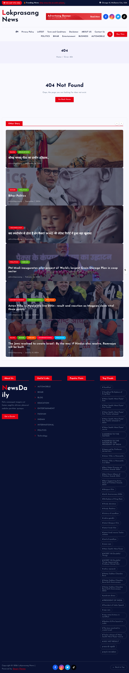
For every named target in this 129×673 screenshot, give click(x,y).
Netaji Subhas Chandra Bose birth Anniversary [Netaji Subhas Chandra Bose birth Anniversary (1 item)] (112, 581)
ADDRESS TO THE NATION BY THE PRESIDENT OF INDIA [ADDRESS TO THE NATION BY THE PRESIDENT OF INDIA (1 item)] (111, 443)
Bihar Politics (17, 195)
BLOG (12, 152)
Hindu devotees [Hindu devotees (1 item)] (109, 504)
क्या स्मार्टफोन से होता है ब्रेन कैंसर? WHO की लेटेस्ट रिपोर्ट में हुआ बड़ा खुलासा (50, 233)
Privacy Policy (28, 32)
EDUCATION (24, 152)
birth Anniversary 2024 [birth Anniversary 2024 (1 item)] (112, 494)
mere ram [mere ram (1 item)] (107, 544)
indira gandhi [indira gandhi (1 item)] (108, 518)
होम (17, 32)
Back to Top (118, 667)
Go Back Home (64, 99)
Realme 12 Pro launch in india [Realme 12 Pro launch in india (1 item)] (112, 622)
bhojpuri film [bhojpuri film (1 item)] (108, 489)
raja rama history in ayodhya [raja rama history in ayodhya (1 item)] (111, 616)
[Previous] (117, 123)
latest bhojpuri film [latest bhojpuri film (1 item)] (111, 523)
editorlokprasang (15, 164)
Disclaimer (73, 32)
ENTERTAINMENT (17, 300)
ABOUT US (86, 32)
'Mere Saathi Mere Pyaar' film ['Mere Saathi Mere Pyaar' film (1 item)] (113, 400)
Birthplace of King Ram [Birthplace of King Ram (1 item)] (112, 499)
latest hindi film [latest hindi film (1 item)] (109, 528)
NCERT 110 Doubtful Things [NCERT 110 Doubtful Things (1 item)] (111, 555)
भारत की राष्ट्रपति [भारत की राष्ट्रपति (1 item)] (109, 647)
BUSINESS (83, 36)
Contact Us (100, 32)
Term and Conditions (56, 32)
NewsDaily (14, 391)
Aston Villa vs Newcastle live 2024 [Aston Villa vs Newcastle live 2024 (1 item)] (112, 462)
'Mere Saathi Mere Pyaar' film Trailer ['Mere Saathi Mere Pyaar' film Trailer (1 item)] (113, 406)
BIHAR (56, 36)
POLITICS (45, 36)
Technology (16, 228)
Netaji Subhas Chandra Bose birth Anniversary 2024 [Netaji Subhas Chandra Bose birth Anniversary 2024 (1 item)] (112, 589)
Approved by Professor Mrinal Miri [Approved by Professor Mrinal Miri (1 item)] (112, 450)
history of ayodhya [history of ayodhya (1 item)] (111, 513)
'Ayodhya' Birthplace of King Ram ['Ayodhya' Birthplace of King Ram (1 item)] (112, 393)
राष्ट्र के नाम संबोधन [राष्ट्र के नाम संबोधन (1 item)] (109, 652)
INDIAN (25, 262)
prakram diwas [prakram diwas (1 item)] (109, 596)
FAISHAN (42, 414)
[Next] (121, 123)
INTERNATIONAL (35, 300)
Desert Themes (19, 669)
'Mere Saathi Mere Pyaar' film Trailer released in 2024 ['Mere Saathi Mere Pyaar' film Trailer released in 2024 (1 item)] (113, 421)
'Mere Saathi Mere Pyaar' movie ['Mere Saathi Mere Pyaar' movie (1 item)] (113, 428)
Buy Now (120, 34)
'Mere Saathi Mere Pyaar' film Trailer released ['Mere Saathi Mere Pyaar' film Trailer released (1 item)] (113, 413)
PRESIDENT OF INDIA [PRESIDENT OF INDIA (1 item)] (112, 600)
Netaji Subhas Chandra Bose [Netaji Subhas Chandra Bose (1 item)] (112, 575)
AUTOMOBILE (98, 36)
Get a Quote (10, 416)
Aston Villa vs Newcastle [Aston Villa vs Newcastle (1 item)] (113, 456)
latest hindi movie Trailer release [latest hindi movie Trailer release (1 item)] (113, 533)
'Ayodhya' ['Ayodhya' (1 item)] (107, 387)
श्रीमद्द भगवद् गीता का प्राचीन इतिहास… (52, 3)
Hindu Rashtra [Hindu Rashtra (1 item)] (109, 509)
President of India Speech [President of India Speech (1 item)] (113, 605)
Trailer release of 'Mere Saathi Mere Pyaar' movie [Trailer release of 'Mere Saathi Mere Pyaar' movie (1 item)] (112, 636)
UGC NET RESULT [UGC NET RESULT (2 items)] (111, 641)
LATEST (40, 32)
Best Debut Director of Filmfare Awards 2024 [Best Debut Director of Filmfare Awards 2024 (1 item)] (112, 468)
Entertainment (68, 36)
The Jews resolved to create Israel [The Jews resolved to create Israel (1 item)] (111, 629)
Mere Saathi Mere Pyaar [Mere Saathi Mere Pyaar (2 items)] (113, 549)
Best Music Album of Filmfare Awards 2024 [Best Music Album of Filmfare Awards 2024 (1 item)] (111, 475)
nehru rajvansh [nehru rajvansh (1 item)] (109, 569)
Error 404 (68, 57)
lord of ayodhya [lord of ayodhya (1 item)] (109, 539)
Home (59, 57)
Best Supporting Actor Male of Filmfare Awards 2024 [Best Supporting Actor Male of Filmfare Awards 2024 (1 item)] (112, 483)
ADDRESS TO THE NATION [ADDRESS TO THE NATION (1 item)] (110, 435)
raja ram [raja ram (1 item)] (106, 610)
